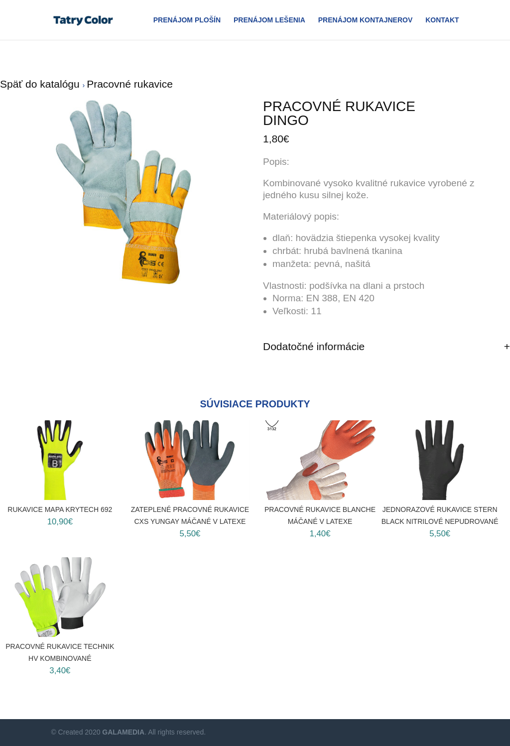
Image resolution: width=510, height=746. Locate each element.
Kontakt (442, 20)
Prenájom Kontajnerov (365, 20)
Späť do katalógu (41, 84)
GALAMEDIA (123, 732)
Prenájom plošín (187, 20)
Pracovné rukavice (130, 84)
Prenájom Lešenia (269, 20)
